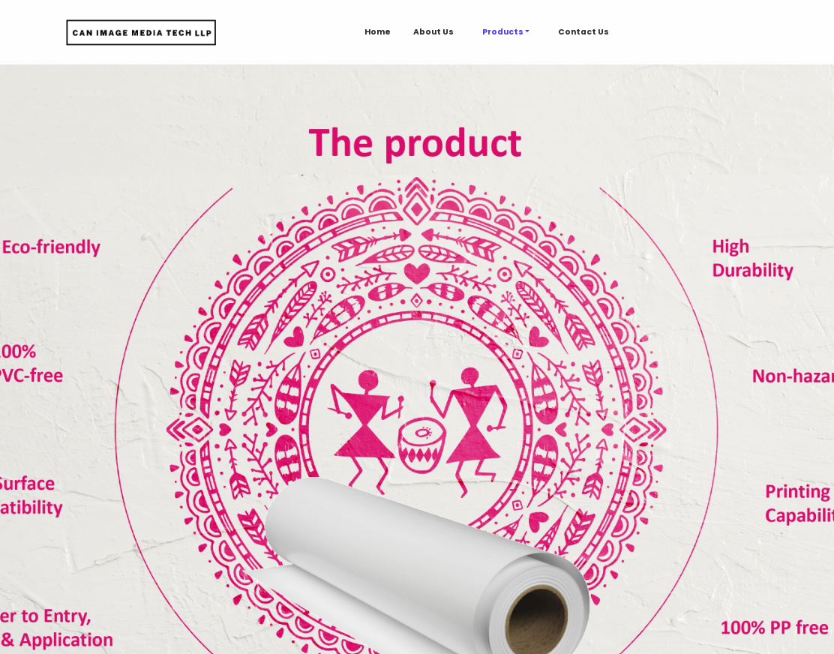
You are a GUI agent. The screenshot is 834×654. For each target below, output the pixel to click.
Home (377, 32)
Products (503, 32)
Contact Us (583, 32)
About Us (433, 32)
